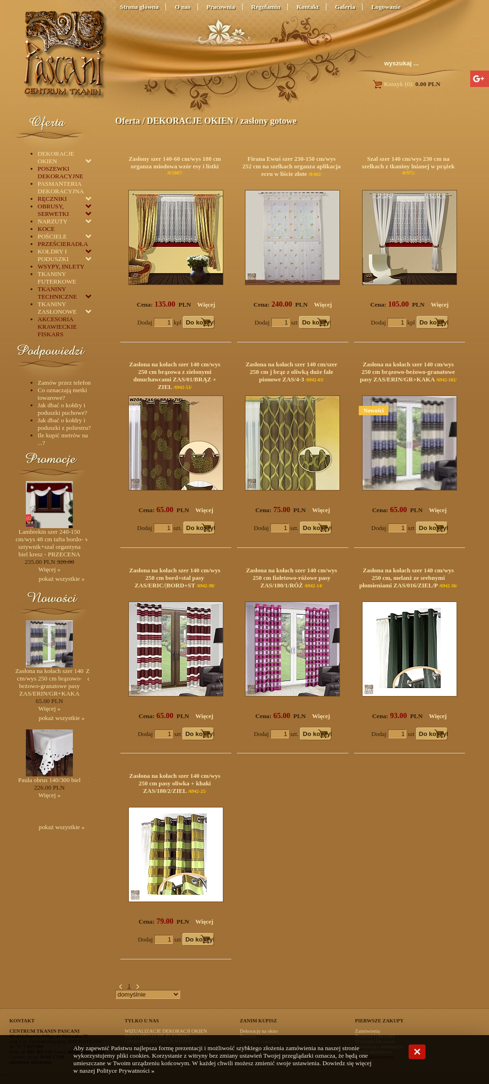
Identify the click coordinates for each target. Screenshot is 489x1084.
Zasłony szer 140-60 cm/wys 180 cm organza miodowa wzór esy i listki (174, 162)
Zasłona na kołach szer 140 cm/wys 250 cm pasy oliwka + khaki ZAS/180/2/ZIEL (175, 783)
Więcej (206, 304)
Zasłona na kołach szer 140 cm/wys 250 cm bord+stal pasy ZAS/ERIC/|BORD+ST (175, 578)
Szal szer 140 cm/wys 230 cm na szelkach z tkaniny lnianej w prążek (408, 162)
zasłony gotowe (268, 121)
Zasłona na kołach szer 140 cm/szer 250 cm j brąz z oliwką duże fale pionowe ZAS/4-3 (291, 372)
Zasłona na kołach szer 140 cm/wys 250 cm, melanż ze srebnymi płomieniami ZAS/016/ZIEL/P (406, 578)
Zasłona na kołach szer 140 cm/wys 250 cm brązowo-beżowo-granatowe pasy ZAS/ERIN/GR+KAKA (407, 372)
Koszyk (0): (406, 83)
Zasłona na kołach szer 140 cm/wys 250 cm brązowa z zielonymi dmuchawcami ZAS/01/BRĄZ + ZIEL (175, 375)
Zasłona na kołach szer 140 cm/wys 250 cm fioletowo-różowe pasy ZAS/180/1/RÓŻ (291, 578)
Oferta (127, 121)
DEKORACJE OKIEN (190, 121)
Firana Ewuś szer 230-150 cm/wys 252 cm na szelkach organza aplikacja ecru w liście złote (291, 166)
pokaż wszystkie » (62, 578)
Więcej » (49, 569)
